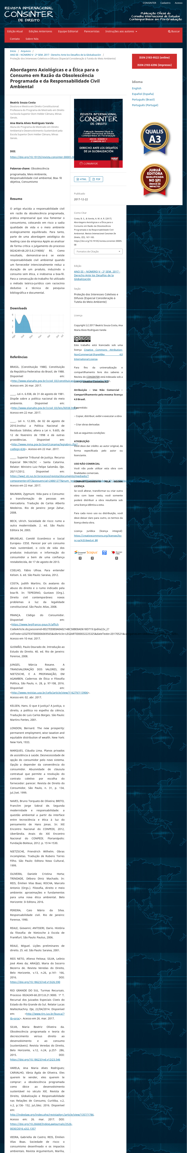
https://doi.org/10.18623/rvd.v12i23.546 (35, 1059)
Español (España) (143, 94)
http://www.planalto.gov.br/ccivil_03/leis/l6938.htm (44, 408)
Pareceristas (91, 31)
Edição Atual (15, 31)
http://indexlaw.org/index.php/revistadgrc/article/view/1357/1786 (52, 1114)
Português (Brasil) (143, 99)
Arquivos (26, 51)
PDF (97, 179)
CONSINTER (149, 2)
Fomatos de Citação (88, 251)
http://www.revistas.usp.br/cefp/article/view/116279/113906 (50, 692)
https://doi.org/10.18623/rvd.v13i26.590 (35, 982)
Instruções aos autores (120, 31)
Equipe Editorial (68, 31)
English (136, 88)
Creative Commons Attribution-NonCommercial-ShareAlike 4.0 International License (98, 354)
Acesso (179, 2)
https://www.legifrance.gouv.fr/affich (35, 624)
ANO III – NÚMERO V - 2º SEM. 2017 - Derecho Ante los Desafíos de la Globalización (55, 54)
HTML (83, 179)
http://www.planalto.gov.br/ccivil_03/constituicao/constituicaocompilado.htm (60, 381)
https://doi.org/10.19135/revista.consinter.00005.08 (42, 157)
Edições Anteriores (40, 31)
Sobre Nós (32, 39)
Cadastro (165, 2)
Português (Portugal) (145, 105)
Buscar (174, 31)
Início (13, 51)
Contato (15, 39)
